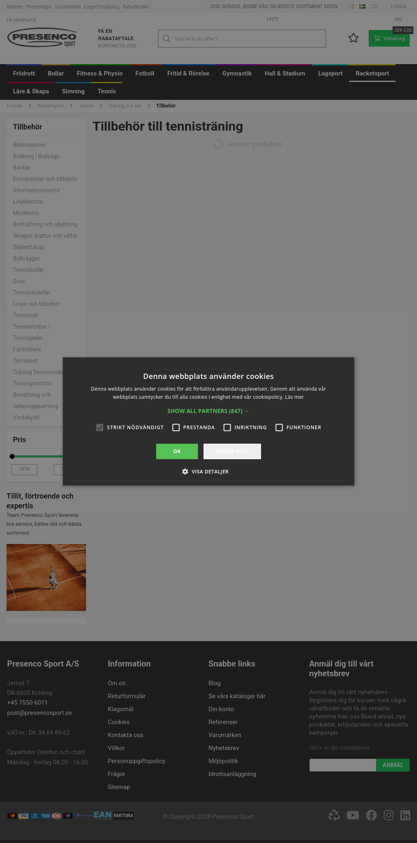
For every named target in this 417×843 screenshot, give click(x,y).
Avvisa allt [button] (232, 451)
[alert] (208, 421)
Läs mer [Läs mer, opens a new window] (294, 397)
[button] (208, 411)
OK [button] (177, 451)
